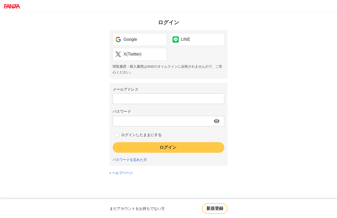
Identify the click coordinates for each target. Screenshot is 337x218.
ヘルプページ (122, 173)
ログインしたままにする (141, 135)
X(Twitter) (128, 54)
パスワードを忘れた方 (130, 160)
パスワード (122, 111)
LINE (181, 39)
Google (126, 39)
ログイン (168, 147)
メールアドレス (125, 89)
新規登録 (214, 208)
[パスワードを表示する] (216, 121)
